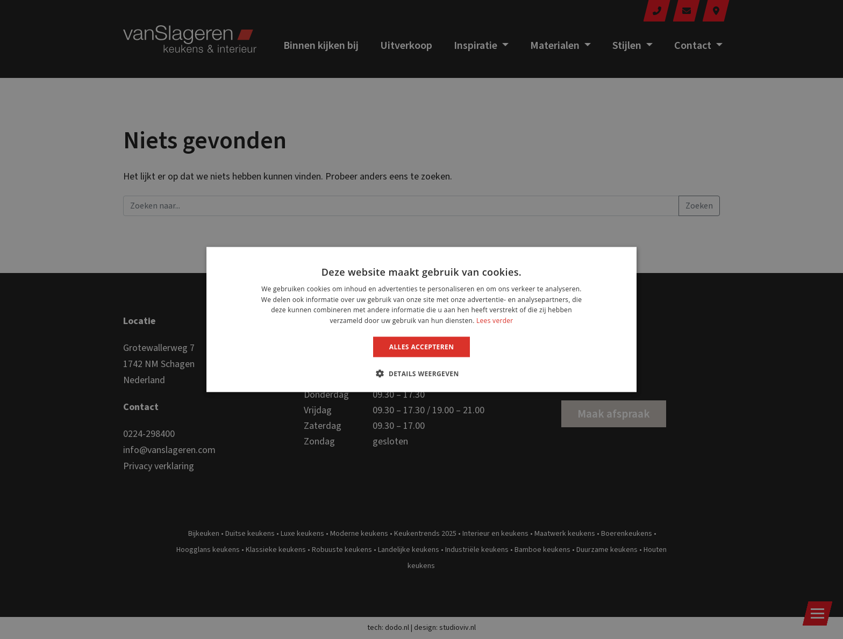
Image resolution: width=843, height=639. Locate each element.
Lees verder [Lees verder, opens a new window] (494, 320)
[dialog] (421, 319)
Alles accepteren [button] (421, 346)
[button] (421, 373)
